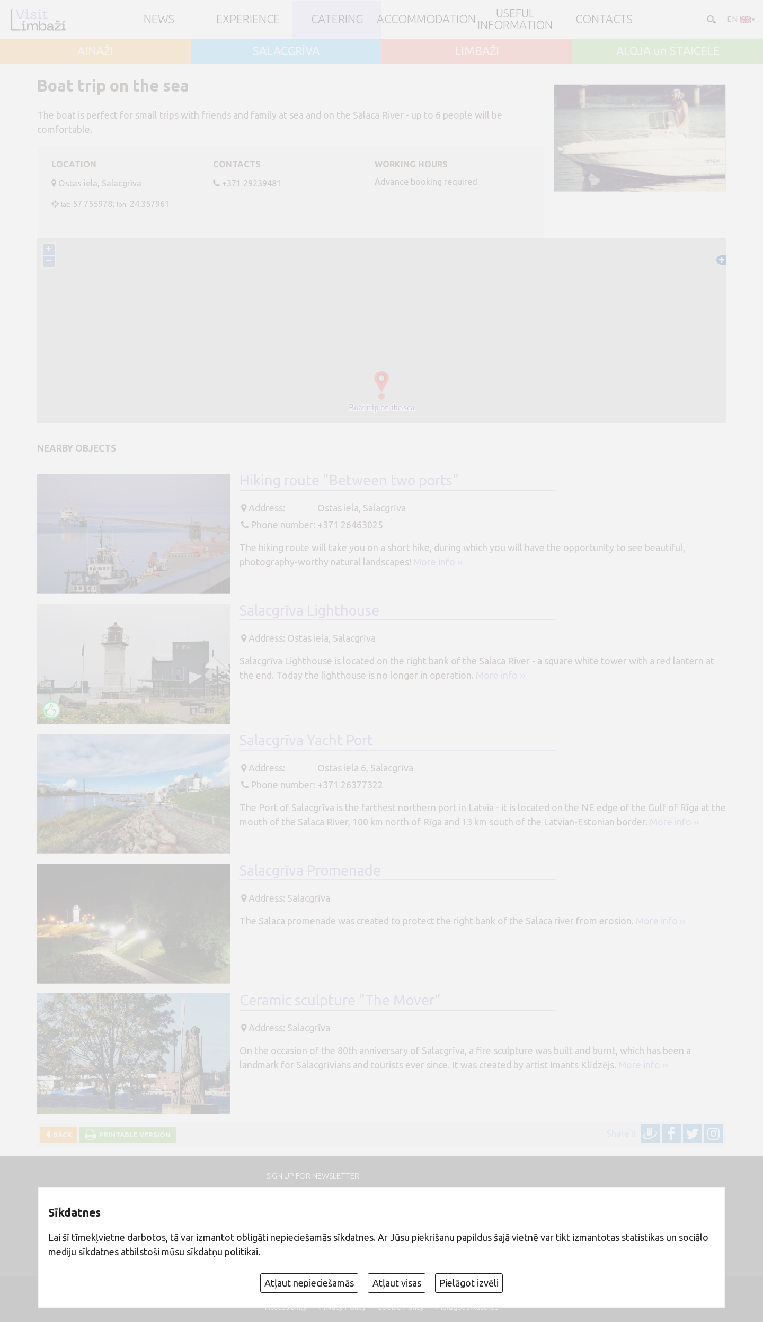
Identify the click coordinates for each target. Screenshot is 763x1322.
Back (61, 1134)
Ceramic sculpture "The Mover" (340, 1000)
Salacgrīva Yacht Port (306, 740)
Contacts (604, 19)
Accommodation (426, 19)
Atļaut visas (396, 1283)
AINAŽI (95, 51)
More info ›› (438, 561)
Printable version (133, 1134)
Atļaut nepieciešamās (309, 1283)
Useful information (515, 19)
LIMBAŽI (477, 51)
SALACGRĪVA (286, 51)
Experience (248, 19)
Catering (337, 19)
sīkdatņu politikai (222, 1251)
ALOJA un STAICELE (668, 51)
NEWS (159, 19)
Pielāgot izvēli (469, 1283)
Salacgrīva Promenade (310, 870)
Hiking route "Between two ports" (349, 480)
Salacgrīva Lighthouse (309, 610)
